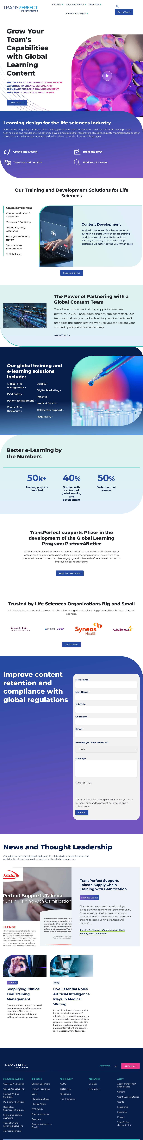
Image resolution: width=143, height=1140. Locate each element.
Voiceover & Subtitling (18, 222)
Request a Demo (71, 273)
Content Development (19, 208)
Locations (122, 1112)
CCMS (63, 1084)
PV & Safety (14, 394)
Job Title (80, 704)
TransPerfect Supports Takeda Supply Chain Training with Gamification (103, 885)
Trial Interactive (67, 1099)
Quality (41, 383)
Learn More (16, 102)
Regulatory (44, 416)
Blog (56, 982)
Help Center (94, 1089)
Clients (120, 1102)
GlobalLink (65, 1094)
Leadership (122, 1107)
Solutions (56, 4)
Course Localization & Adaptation (18, 215)
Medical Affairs (46, 403)
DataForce (65, 1089)
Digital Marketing (48, 390)
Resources (94, 4)
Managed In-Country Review (18, 238)
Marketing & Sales (40, 1099)
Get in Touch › (62, 335)
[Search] (117, 6)
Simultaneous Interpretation (14, 247)
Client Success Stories (128, 1097)
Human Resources (41, 1089)
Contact (93, 1084)
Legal (34, 1094)
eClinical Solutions (12, 1131)
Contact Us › (130, 1066)
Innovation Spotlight (75, 13)
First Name (81, 679)
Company (81, 716)
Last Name (81, 692)
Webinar (12, 982)
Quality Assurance (40, 1114)
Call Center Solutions (13, 1089)
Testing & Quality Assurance (15, 229)
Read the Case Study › (70, 573)
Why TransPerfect (75, 4)
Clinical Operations (41, 1084)
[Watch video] (107, 76)
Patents (42, 396)
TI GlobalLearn (14, 254)
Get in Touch (124, 12)
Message (80, 758)
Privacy (121, 1117)
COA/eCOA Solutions (13, 1084)
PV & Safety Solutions (13, 1102)
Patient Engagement (20, 400)
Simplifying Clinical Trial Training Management (23, 994)
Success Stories (89, 897)
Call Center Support (49, 410)
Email (78, 729)
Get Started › (71, 644)
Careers (121, 1092)
